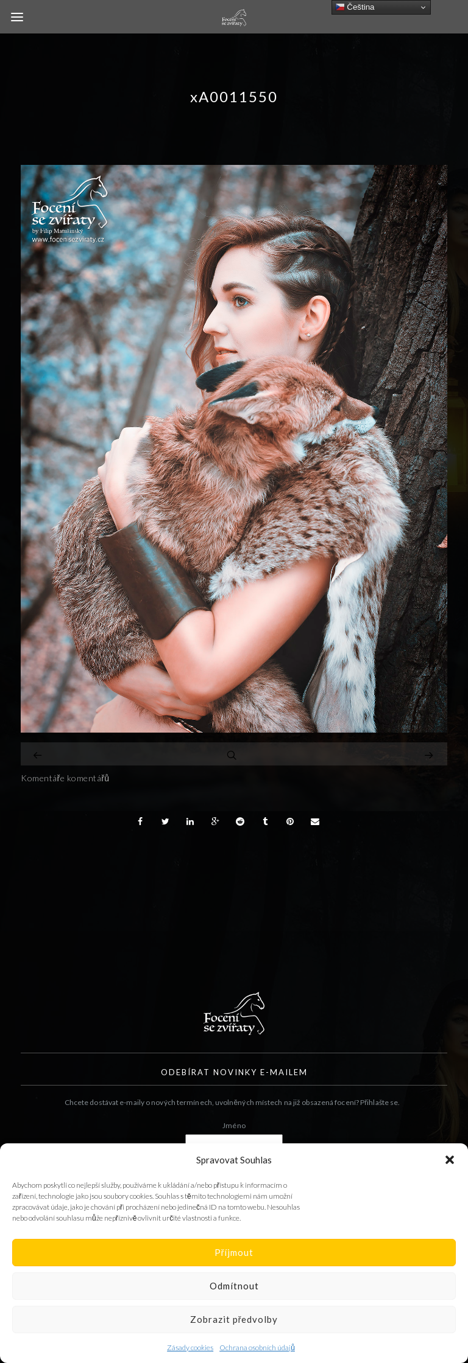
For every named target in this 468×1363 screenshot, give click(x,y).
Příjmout (234, 1252)
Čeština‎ (355, 7)
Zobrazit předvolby (234, 1319)
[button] (450, 1160)
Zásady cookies (190, 1347)
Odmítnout (234, 1285)
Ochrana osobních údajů (257, 1347)
